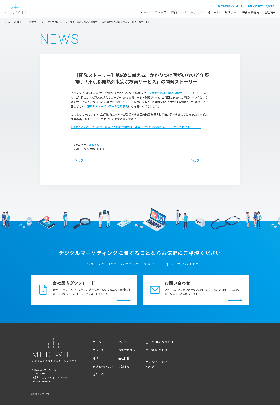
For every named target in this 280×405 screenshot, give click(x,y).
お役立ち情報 (250, 12)
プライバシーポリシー (158, 362)
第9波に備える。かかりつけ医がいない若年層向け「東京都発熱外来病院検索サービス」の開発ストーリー (136, 127)
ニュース (160, 12)
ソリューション (192, 12)
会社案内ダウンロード (230, 5)
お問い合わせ (255, 5)
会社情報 (270, 12)
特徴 (174, 12)
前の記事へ (82, 160)
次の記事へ (198, 160)
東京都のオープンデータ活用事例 (107, 106)
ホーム (145, 12)
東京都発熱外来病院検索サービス (169, 93)
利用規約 (151, 366)
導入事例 (214, 12)
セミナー (230, 12)
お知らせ (94, 144)
